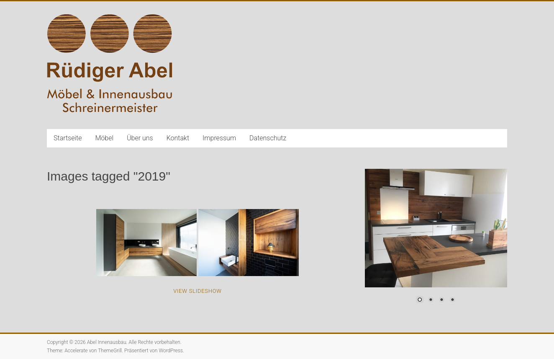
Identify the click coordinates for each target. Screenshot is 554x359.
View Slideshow (197, 291)
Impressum (219, 138)
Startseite (68, 138)
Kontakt (178, 138)
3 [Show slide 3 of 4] (441, 300)
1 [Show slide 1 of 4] (419, 300)
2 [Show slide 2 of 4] (430, 300)
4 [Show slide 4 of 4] (452, 300)
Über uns (140, 138)
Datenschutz (267, 138)
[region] (436, 241)
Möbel (104, 138)
